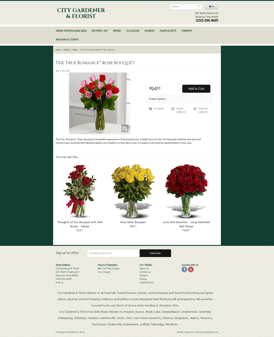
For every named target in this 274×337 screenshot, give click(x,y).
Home (58, 49)
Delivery (144, 275)
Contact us (145, 271)
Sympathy (186, 30)
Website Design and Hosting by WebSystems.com (197, 332)
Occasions (132, 30)
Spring (117, 30)
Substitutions (146, 282)
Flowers (149, 30)
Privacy (143, 278)
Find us (59, 282)
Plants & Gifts (168, 30)
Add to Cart (196, 88)
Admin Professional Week (71, 30)
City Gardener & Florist (81, 13)
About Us (144, 268)
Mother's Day (100, 30)
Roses (75, 49)
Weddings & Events (67, 39)
